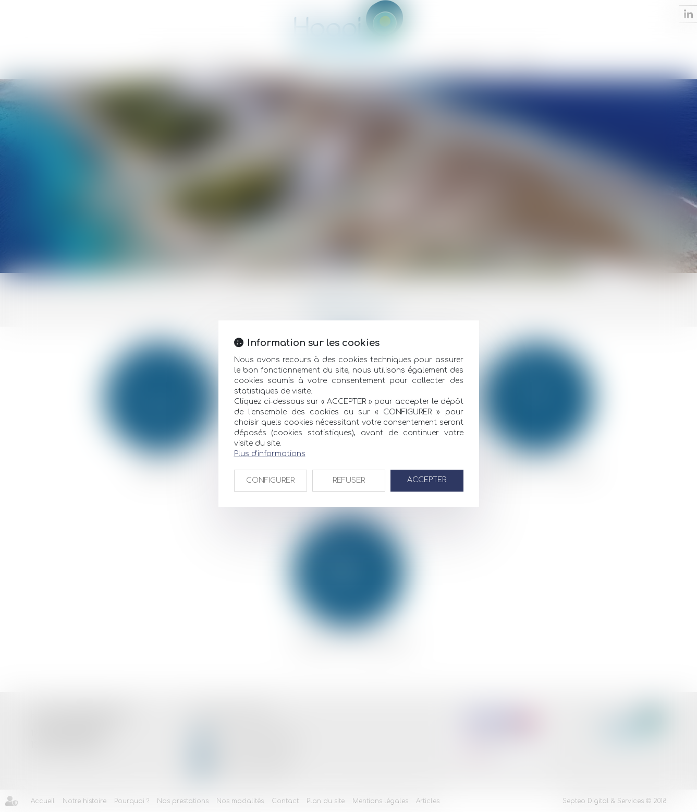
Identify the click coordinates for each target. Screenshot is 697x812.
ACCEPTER (426, 480)
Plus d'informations (269, 454)
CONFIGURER (270, 480)
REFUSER (349, 480)
